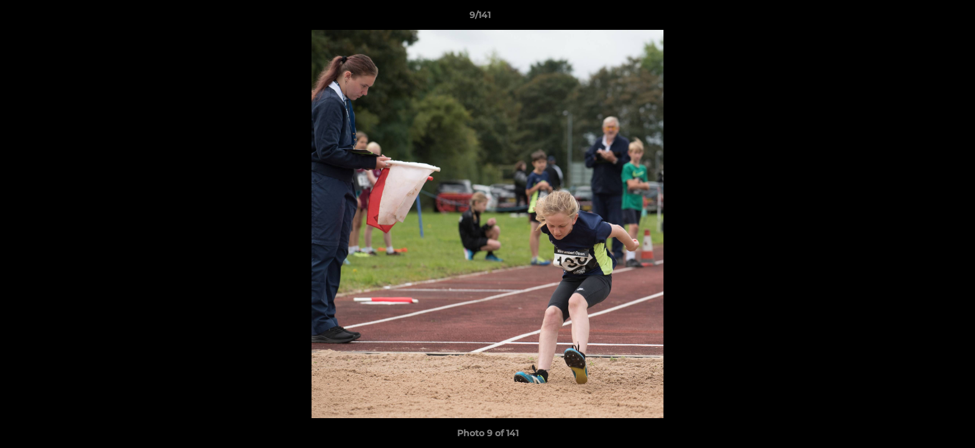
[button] (922, 18)
